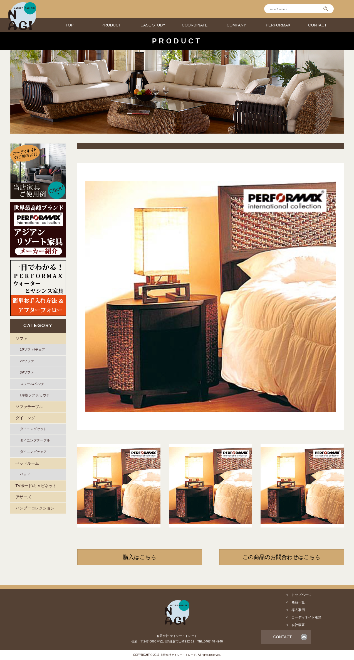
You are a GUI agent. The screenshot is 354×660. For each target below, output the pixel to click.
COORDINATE (194, 25)
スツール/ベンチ (32, 384)
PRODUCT (111, 25)
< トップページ (298, 595)
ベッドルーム (27, 463)
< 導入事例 (295, 610)
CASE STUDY (152, 25)
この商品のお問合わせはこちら (281, 557)
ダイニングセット (33, 429)
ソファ (21, 338)
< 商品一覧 (295, 602)
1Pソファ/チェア (32, 350)
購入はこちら (139, 557)
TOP (70, 25)
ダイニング (25, 418)
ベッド (25, 474)
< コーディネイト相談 (303, 617)
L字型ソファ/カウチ (34, 395)
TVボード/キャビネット (36, 486)
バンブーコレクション (35, 508)
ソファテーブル (29, 406)
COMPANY (236, 25)
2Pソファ (27, 361)
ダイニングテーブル (35, 440)
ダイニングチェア (33, 452)
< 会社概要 (295, 625)
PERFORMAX (278, 25)
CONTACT (317, 25)
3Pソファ (27, 372)
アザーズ (23, 497)
